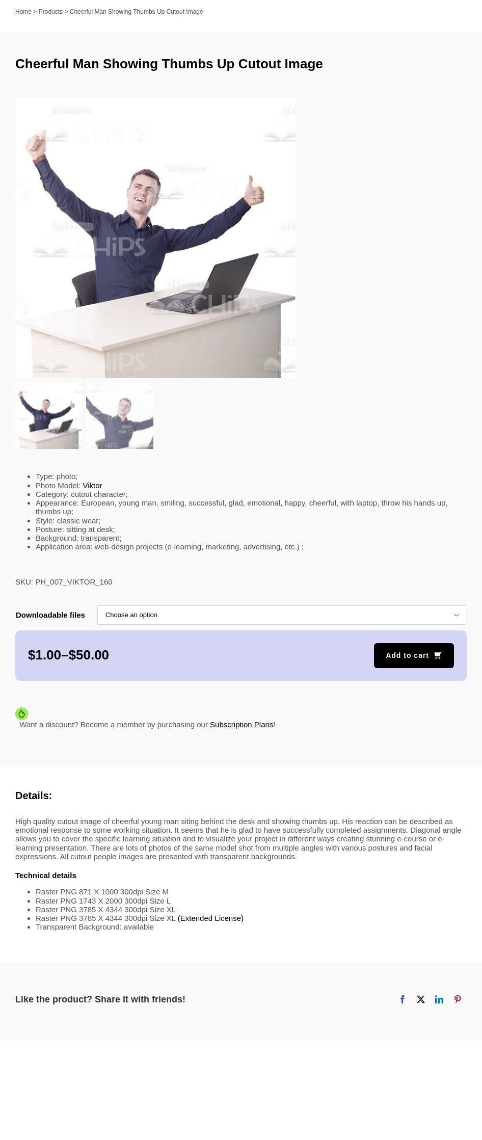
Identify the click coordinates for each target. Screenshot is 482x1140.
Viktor (92, 486)
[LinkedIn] (439, 1001)
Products (51, 11)
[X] (421, 1001)
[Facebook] (402, 1001)
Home (23, 11)
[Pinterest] (457, 1001)
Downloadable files (50, 616)
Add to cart (407, 656)
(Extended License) (211, 919)
